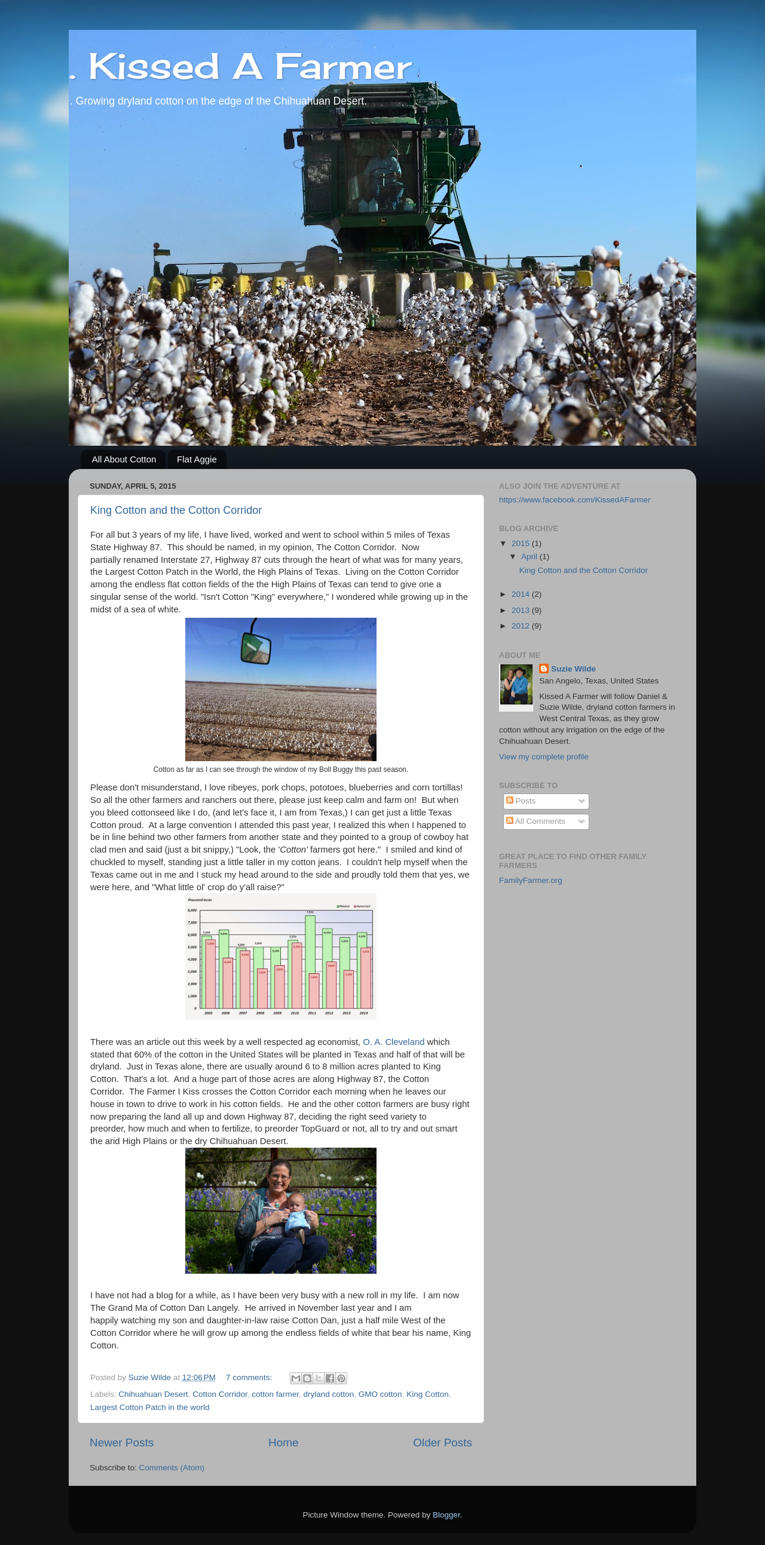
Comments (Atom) (172, 1467)
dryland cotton (329, 1394)
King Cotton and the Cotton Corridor (176, 510)
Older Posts (442, 1442)
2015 (522, 543)
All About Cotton (124, 459)
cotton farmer (275, 1394)
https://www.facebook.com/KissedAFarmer (575, 499)
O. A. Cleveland (393, 1042)
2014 (522, 594)
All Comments (535, 821)
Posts (521, 800)
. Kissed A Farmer (240, 65)
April (530, 556)
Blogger (446, 1514)
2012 (522, 625)
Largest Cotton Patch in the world (150, 1407)
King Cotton (427, 1394)
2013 (522, 610)
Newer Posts (122, 1442)
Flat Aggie (197, 459)
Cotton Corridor (219, 1394)
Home (283, 1442)
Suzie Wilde (573, 668)
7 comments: (250, 1377)
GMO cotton (380, 1394)
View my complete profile (544, 756)
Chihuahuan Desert (153, 1394)
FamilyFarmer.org (530, 880)
